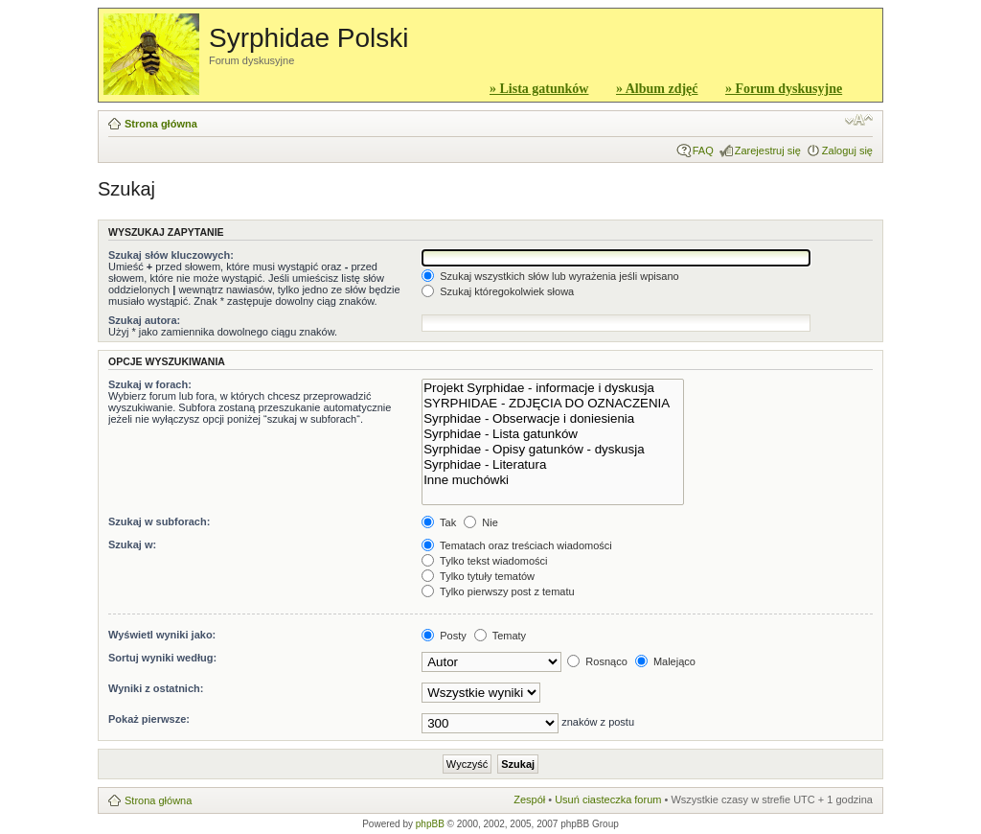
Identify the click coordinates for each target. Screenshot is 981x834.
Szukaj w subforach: (159, 521)
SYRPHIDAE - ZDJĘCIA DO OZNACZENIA (552, 403)
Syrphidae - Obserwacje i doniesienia (552, 419)
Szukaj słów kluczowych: (171, 255)
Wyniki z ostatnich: (155, 688)
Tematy (500, 635)
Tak (439, 522)
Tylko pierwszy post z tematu (498, 591)
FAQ (703, 150)
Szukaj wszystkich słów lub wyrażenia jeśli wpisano (550, 276)
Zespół (529, 799)
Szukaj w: (132, 544)
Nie (481, 522)
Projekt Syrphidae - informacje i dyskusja (552, 388)
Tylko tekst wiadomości (484, 561)
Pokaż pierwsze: (149, 719)
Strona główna (161, 123)
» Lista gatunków (539, 88)
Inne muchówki (552, 480)
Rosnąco (597, 661)
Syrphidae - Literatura (552, 465)
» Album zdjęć (657, 88)
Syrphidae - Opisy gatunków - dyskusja (552, 449)
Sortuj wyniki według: (162, 657)
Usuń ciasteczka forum (608, 799)
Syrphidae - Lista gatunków (552, 434)
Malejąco (665, 661)
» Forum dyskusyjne (783, 88)
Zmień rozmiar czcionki (859, 119)
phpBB (430, 824)
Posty (444, 635)
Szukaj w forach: (150, 384)
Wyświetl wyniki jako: (162, 634)
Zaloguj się (847, 150)
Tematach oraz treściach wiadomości (517, 545)
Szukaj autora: (144, 320)
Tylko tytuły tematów (478, 576)
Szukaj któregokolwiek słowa (498, 291)
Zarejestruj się (768, 150)
